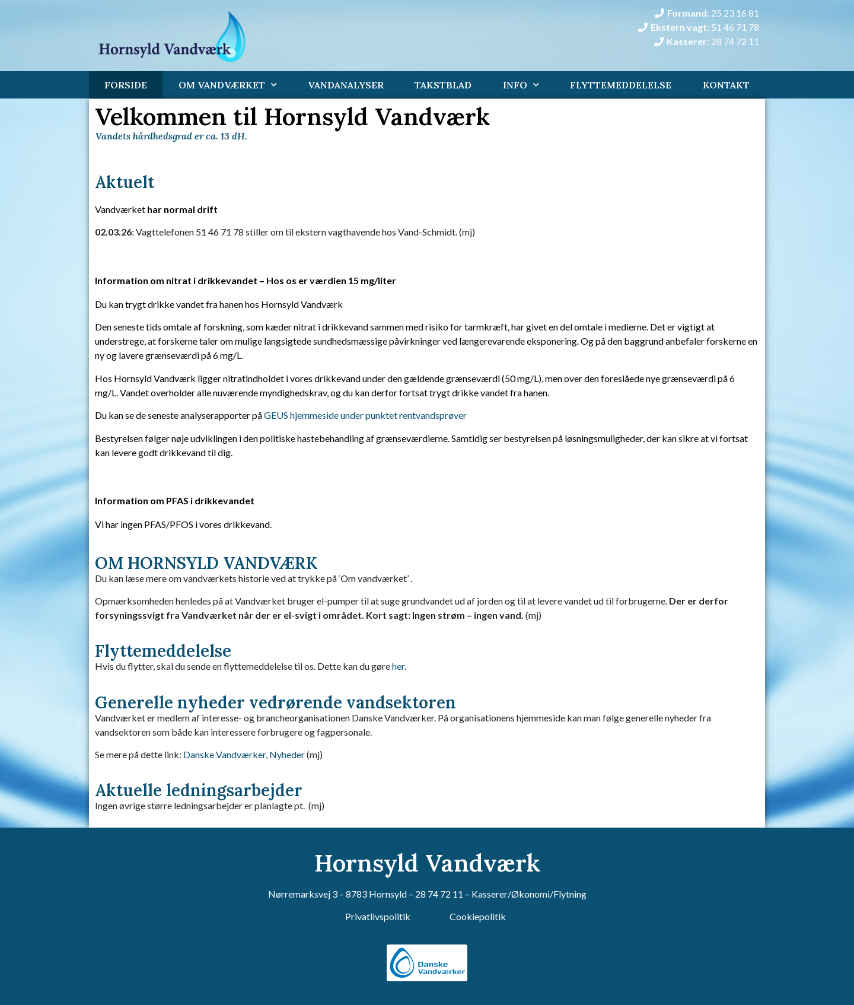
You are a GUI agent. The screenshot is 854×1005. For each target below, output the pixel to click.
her (398, 666)
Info (521, 84)
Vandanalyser (346, 85)
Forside (125, 85)
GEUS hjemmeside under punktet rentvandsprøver (365, 415)
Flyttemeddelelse (620, 85)
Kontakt (726, 85)
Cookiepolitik (478, 916)
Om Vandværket (228, 84)
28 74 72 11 (439, 893)
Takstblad (443, 85)
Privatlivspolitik (377, 916)
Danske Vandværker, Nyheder (244, 754)
